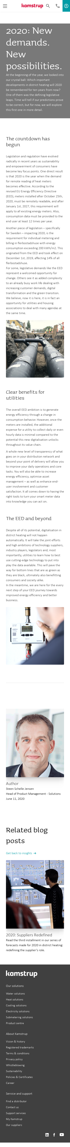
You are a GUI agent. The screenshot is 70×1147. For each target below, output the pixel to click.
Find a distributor (16, 1101)
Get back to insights (19, 853)
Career (10, 1083)
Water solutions (15, 993)
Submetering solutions (19, 1017)
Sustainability (14, 1071)
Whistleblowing (15, 1065)
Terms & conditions (17, 1053)
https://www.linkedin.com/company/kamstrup (47, 1135)
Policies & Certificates (19, 1077)
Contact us (12, 1107)
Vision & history (15, 1041)
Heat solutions (14, 999)
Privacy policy (14, 1059)
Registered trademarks (20, 1047)
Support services (16, 1113)
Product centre (15, 1023)
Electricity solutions (17, 1011)
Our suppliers (14, 1125)
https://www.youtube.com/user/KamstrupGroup (62, 1135)
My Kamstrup (14, 1119)
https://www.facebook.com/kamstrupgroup (54, 1135)
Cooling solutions (16, 1005)
